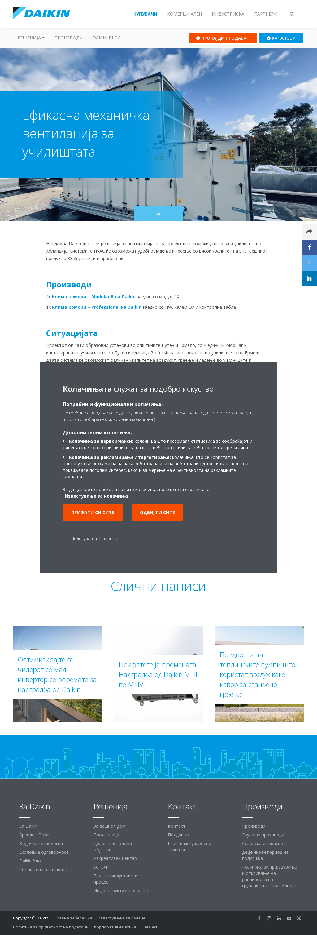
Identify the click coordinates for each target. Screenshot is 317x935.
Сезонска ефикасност (265, 843)
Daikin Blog (107, 38)
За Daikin (28, 826)
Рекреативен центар (115, 858)
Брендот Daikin (35, 835)
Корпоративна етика (115, 927)
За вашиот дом (109, 826)
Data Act (149, 927)
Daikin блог (31, 861)
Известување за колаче (121, 918)
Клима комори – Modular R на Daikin (94, 296)
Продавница (106, 835)
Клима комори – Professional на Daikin (96, 307)
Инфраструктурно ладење (121, 890)
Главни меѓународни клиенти (189, 846)
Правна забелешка (73, 918)
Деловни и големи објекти (112, 846)
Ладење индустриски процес (115, 879)
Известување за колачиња (96, 496)
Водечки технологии (41, 843)
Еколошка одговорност (44, 852)
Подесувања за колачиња (98, 539)
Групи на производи (263, 835)
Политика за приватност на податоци (51, 927)
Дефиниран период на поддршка (265, 855)
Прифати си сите (92, 512)
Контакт (176, 826)
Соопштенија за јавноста (46, 869)
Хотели (101, 867)
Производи (68, 38)
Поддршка (178, 835)
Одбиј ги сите (157, 512)
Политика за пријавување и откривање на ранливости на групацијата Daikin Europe (269, 876)
